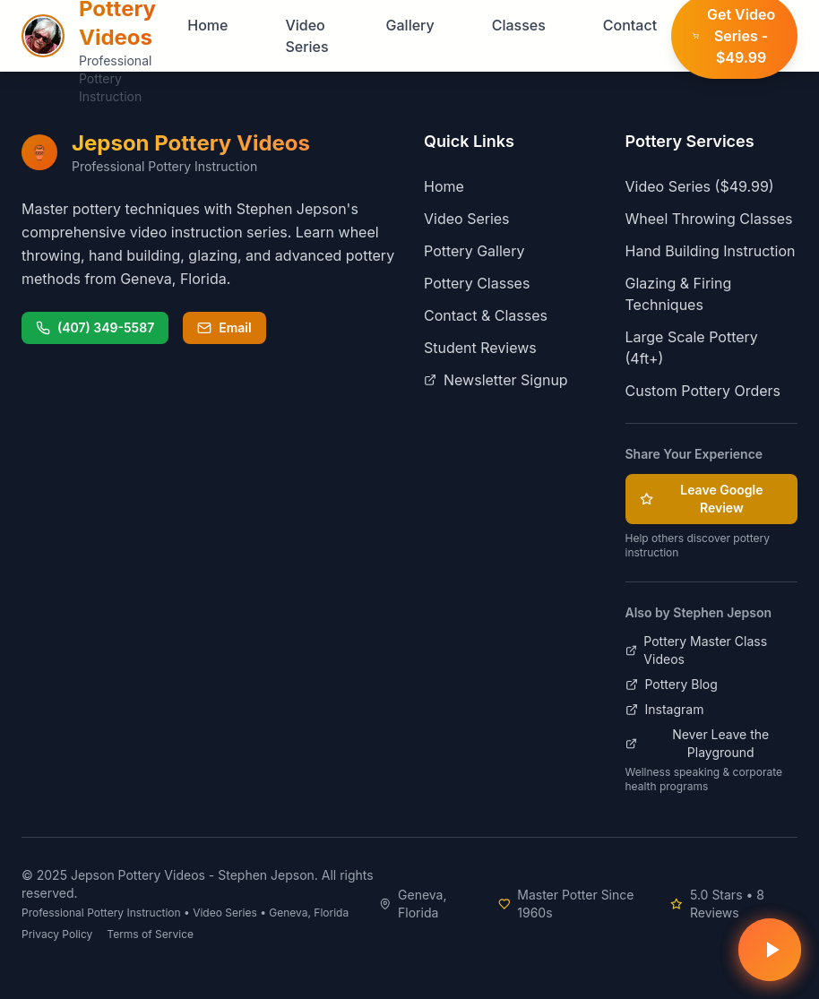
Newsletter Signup (496, 380)
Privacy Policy (57, 934)
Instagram (664, 709)
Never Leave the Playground (697, 743)
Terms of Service (150, 934)
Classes (519, 25)
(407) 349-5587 (95, 327)
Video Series (306, 36)
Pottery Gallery (474, 251)
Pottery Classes (477, 283)
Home (207, 25)
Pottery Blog (671, 684)
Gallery (410, 25)
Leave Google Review (701, 498)
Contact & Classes (485, 315)
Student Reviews (480, 348)
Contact (630, 25)
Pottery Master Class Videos (696, 650)
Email (224, 327)
